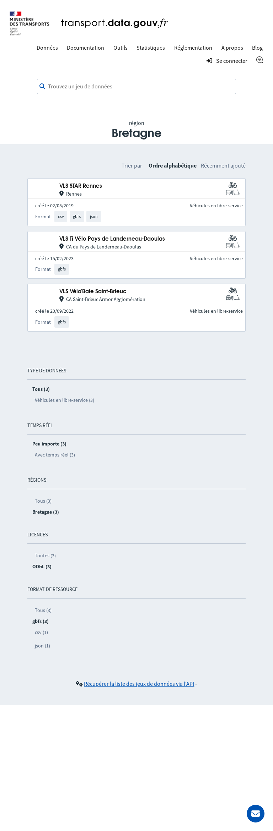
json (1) (42, 646)
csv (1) (41, 632)
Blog (257, 47)
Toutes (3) (45, 555)
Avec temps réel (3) (55, 455)
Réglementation (193, 47)
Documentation (85, 47)
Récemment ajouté (223, 165)
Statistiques (150, 47)
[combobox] (136, 86)
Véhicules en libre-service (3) (64, 400)
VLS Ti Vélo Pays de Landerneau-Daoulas (112, 239)
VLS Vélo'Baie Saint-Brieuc (92, 291)
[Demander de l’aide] (255, 813)
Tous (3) (43, 501)
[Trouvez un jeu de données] (136, 86)
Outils (120, 47)
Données (47, 47)
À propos (232, 47)
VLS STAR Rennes (80, 186)
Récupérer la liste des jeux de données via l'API (139, 683)
